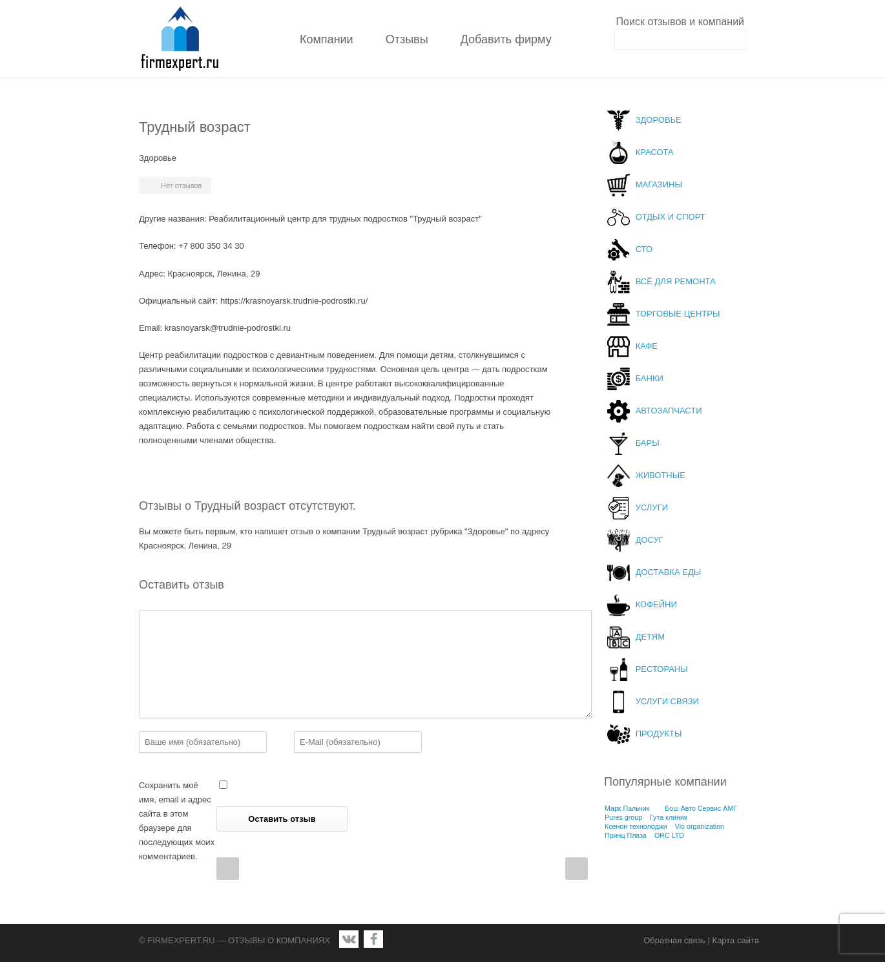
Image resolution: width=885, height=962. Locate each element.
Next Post (576, 868)
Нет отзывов (181, 185)
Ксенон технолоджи (636, 826)
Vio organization (699, 826)
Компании (326, 39)
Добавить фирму (506, 39)
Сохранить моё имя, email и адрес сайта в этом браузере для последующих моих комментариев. (176, 820)
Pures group (623, 817)
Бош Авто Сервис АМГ (701, 808)
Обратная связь (674, 940)
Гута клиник (668, 817)
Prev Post (227, 868)
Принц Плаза (626, 835)
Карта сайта (736, 940)
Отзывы (407, 39)
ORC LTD (669, 835)
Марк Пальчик (627, 808)
